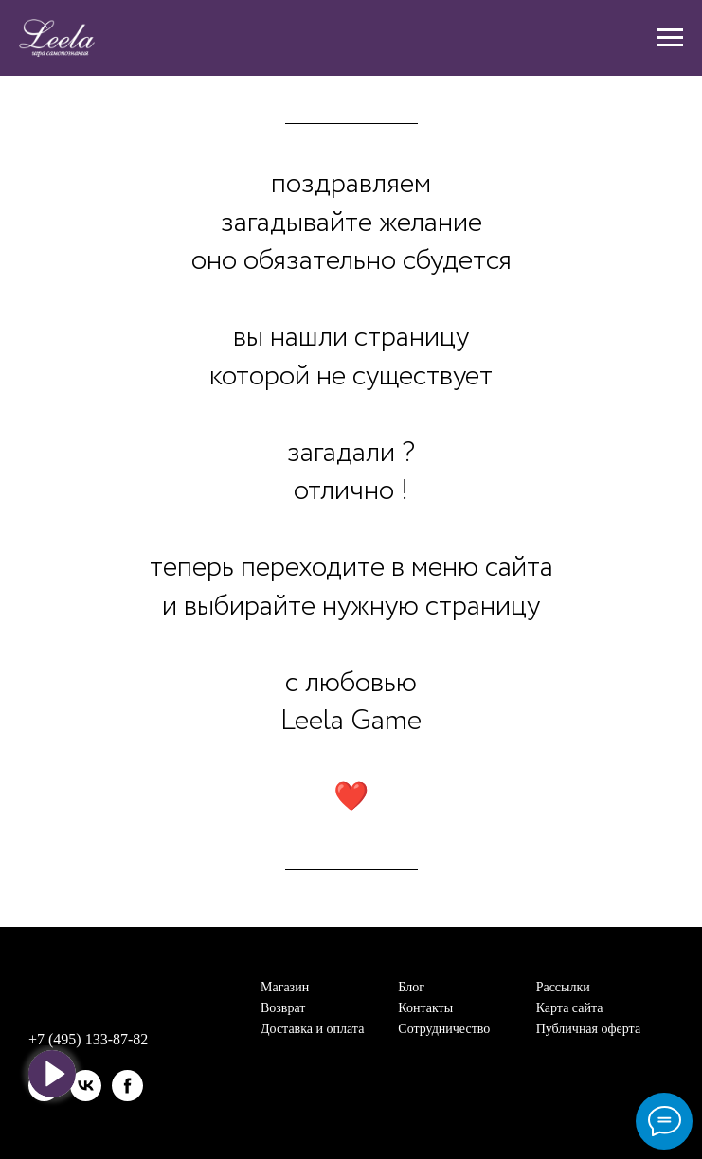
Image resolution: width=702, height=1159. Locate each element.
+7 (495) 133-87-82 (88, 1039)
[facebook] (127, 1085)
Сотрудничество (444, 1028)
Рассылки (563, 987)
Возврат (283, 1008)
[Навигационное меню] (670, 37)
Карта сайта (569, 1008)
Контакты (425, 1008)
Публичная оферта (588, 1028)
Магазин (285, 987)
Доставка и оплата (312, 1028)
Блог (411, 987)
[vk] (85, 1085)
